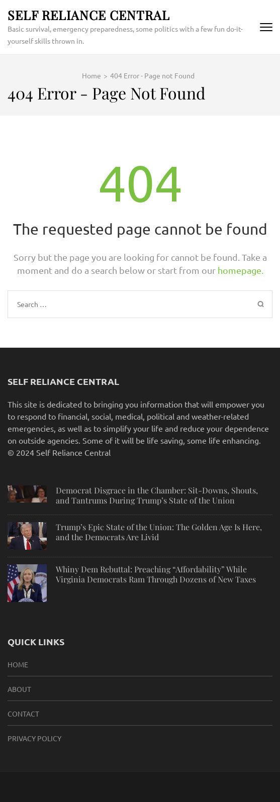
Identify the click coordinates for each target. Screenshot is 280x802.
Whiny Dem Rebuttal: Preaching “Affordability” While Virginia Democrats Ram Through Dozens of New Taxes (156, 574)
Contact (23, 713)
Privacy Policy (34, 738)
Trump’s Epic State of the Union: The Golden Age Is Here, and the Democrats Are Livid (159, 532)
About (19, 688)
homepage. (240, 270)
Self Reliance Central (89, 15)
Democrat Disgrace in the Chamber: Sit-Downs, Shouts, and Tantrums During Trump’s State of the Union (157, 495)
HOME (18, 664)
